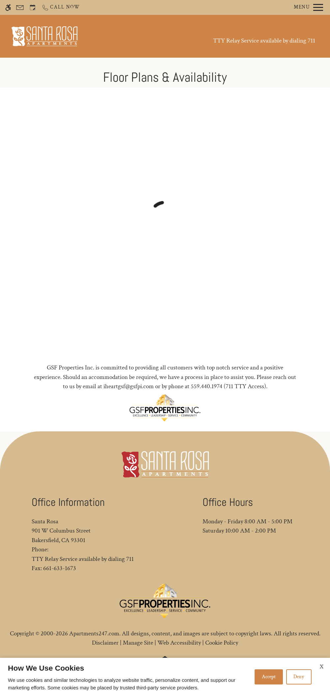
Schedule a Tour (143, 36)
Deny (298, 677)
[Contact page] (20, 7)
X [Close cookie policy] (321, 666)
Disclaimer (105, 643)
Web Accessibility (179, 643)
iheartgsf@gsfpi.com (128, 386)
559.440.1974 (206, 386)
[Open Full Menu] (308, 7)
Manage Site (138, 643)
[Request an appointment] (32, 7)
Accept (269, 677)
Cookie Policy (221, 643)
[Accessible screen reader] (8, 7)
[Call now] (60, 7)
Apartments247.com (94, 633)
